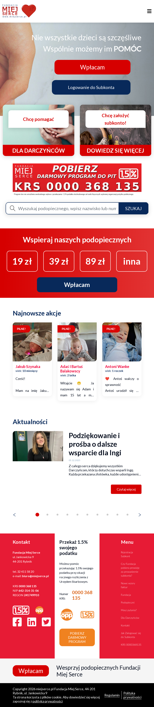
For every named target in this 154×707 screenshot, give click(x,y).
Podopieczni (128, 602)
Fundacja (126, 594)
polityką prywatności (47, 701)
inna (132, 261)
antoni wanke (117, 366)
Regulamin (112, 695)
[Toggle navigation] (149, 11)
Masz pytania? (129, 610)
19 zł (22, 261)
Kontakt (125, 625)
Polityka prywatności (132, 695)
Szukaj (133, 208)
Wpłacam (92, 67)
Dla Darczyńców (130, 617)
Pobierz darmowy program (77, 637)
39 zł (59, 261)
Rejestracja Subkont (127, 554)
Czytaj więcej (126, 489)
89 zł (95, 261)
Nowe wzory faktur (128, 585)
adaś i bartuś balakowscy (71, 368)
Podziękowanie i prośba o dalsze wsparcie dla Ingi (95, 444)
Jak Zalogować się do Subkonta (131, 635)
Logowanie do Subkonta (91, 87)
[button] (37, 515)
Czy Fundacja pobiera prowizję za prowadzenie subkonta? (130, 569)
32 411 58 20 (25, 571)
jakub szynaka (27, 366)
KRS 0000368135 (131, 644)
